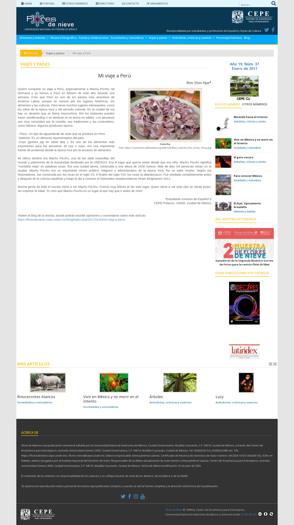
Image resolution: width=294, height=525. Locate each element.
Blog (247, 38)
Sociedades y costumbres (127, 38)
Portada (47, 3)
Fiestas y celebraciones (94, 38)
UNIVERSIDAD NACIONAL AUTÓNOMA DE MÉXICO (50, 29)
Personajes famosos (229, 38)
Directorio (105, 3)
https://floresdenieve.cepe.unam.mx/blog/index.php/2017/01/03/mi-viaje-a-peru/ (71, 219)
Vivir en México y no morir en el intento (110, 399)
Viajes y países (158, 38)
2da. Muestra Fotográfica (235, 219)
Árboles (156, 396)
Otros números (75, 3)
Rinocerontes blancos (36, 396)
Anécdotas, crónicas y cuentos (191, 38)
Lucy (220, 396)
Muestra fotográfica (63, 38)
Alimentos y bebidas (32, 38)
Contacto (130, 3)
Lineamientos (157, 3)
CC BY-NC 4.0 (257, 514)
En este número (227, 104)
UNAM (26, 3)
